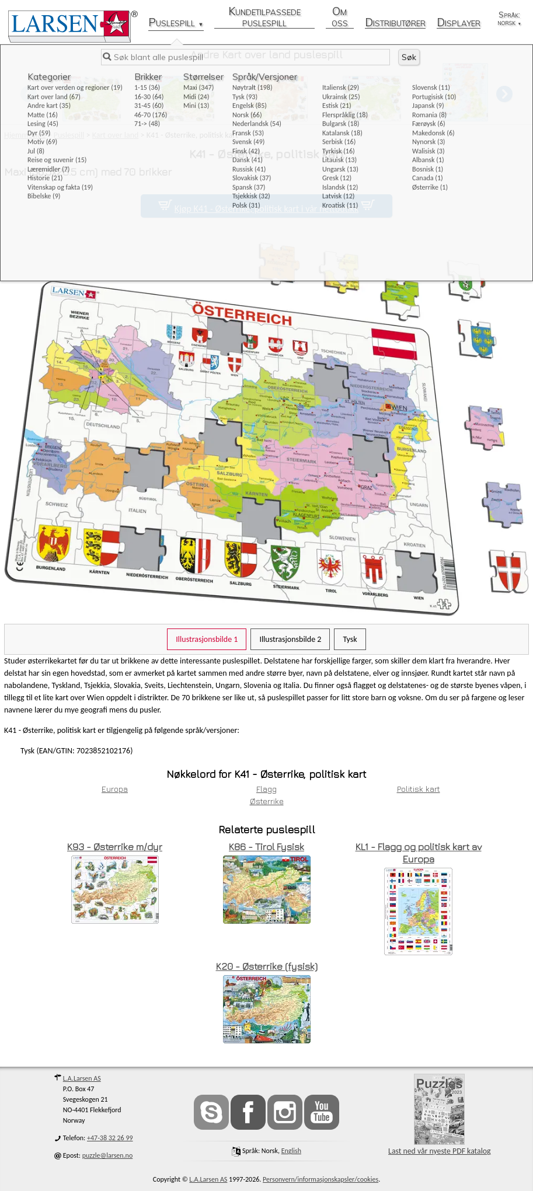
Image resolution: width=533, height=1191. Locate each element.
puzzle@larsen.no (107, 1155)
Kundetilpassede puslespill (264, 17)
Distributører (395, 23)
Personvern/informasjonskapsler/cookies (320, 1179)
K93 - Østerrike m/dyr (114, 847)
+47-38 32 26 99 (110, 1138)
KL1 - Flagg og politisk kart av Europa (419, 853)
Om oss (340, 17)
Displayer (458, 23)
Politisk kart (418, 789)
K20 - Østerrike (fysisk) (267, 966)
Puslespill (175, 23)
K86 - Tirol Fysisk (266, 847)
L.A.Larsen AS (82, 1078)
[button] (504, 93)
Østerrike (267, 801)
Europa (115, 789)
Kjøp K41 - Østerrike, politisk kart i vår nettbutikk (266, 208)
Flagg (266, 789)
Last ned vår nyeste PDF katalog (439, 1115)
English (291, 1151)
